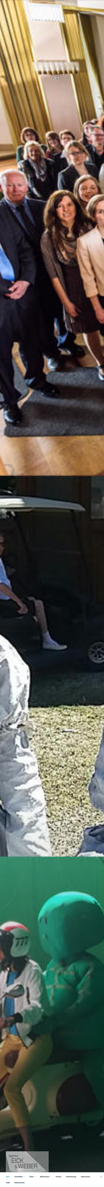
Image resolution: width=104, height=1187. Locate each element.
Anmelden (20, 1177)
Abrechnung (71, 1177)
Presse (58, 1177)
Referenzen (46, 1177)
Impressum (85, 1177)
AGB (8, 1183)
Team (32, 1177)
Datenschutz (19, 1183)
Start (8, 1177)
